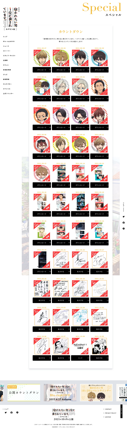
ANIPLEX (108, 417)
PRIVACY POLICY (110, 413)
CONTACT (108, 409)
